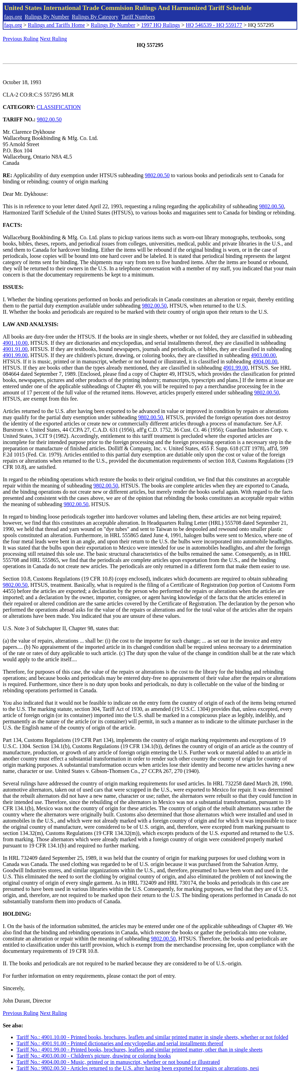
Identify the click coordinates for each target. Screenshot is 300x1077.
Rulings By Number (47, 17)
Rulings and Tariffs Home (56, 25)
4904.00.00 (264, 361)
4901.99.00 (15, 355)
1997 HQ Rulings (160, 25)
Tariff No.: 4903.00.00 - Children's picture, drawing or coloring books (94, 1056)
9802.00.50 (49, 119)
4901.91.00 (15, 349)
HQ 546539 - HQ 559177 (214, 25)
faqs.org (13, 17)
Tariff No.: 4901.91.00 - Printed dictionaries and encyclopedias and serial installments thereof (120, 1043)
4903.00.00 (263, 355)
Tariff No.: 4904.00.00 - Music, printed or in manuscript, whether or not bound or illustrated (118, 1062)
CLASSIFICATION (59, 107)
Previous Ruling (21, 39)
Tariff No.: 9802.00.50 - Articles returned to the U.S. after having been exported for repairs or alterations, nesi (138, 1068)
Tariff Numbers (138, 17)
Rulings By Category (95, 17)
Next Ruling (53, 39)
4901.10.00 (15, 343)
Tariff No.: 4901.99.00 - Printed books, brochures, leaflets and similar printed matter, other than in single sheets (139, 1050)
